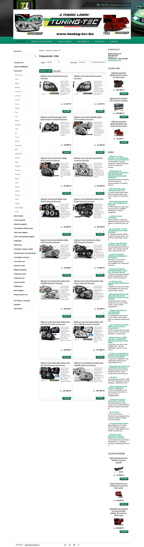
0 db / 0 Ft (104, 5)
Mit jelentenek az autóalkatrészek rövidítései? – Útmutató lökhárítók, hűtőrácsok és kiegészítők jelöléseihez (118, 174)
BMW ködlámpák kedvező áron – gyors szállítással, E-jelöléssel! (118, 203)
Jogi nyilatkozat (83, 41)
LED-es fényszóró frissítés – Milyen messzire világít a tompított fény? (119, 326)
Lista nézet (56, 71)
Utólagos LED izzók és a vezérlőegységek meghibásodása (117, 311)
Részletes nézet (45, 71)
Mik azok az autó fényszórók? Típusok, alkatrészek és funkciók (116, 436)
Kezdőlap (41, 50)
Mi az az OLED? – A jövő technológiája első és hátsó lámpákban (117, 230)
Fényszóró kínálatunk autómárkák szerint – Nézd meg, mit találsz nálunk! (117, 270)
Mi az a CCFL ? (114, 412)
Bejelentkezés (115, 5)
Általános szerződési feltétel (41, 41)
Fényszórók (48, 50)
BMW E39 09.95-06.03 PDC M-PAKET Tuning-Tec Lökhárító (119, 460)
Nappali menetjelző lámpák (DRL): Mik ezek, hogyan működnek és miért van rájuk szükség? (118, 296)
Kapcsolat (114, 41)
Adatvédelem (100, 41)
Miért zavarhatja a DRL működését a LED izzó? (116, 189)
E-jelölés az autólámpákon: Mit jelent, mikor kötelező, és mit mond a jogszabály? (118, 355)
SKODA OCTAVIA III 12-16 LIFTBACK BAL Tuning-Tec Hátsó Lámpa (119, 486)
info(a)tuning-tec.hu (114, 60)
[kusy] (66, 108)
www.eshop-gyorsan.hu (32, 545)
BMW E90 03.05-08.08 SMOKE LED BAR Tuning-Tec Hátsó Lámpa (118, 75)
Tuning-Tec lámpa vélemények (115, 217)
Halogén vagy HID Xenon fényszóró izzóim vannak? (117, 244)
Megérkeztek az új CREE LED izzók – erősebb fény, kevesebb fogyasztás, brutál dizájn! (118, 340)
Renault (55, 50)
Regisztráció (126, 5)
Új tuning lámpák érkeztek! (118, 423)
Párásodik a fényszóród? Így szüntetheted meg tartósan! (119, 367)
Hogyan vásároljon (65, 41)
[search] (35, 56)
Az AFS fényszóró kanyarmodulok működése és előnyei (118, 283)
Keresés (17, 51)
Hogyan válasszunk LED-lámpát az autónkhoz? (117, 387)
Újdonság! (112, 377)
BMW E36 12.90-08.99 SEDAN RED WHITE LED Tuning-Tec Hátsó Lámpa (118, 124)
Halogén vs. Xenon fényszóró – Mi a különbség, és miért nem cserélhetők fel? (118, 158)
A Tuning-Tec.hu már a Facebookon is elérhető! (116, 400)
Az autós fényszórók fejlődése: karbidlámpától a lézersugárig (117, 255)
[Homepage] (20, 41)
